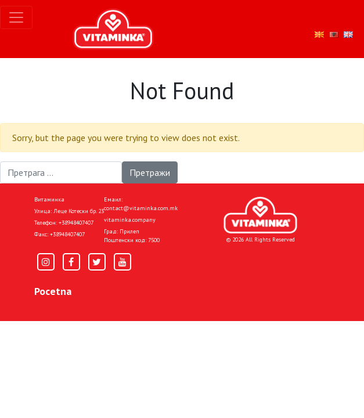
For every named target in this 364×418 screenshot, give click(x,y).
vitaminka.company (130, 220)
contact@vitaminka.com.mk (141, 208)
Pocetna (52, 291)
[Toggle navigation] (16, 17)
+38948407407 (76, 222)
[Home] (260, 215)
